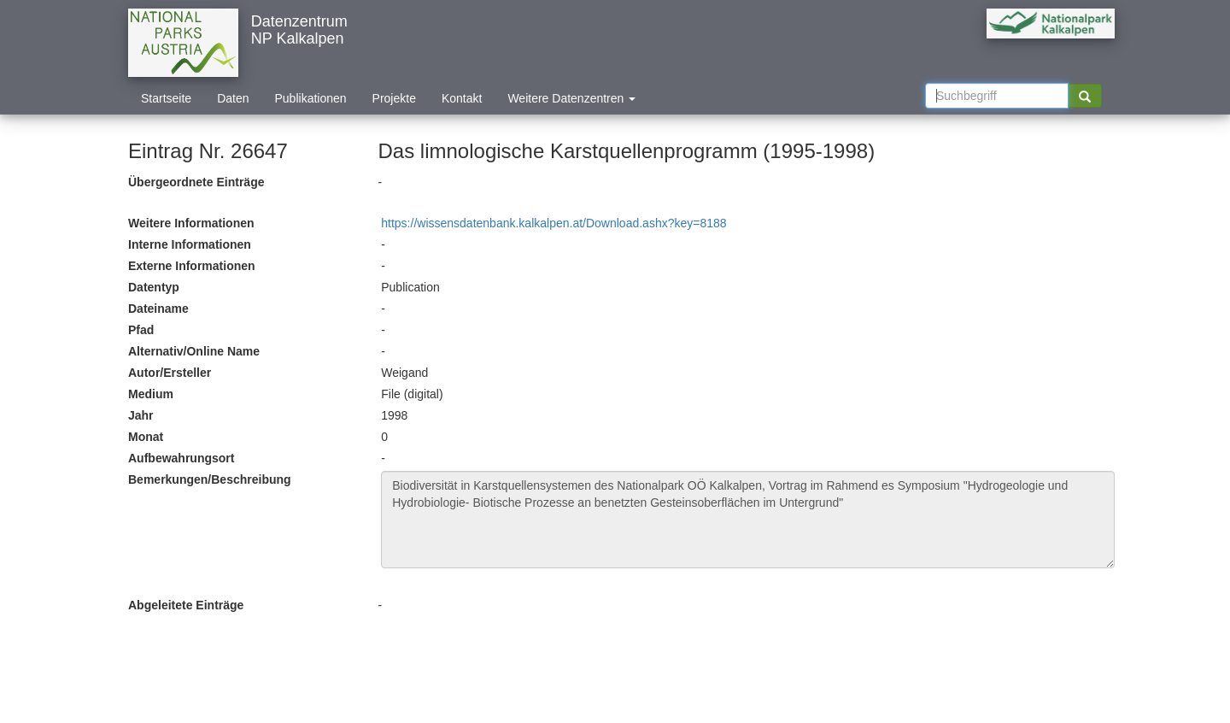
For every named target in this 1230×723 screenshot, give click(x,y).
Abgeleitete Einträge (185, 605)
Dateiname (158, 308)
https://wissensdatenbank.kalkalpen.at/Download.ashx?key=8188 (553, 223)
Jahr (141, 415)
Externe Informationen (191, 266)
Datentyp (153, 287)
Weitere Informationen (191, 223)
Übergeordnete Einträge (196, 182)
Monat (145, 437)
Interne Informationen (189, 244)
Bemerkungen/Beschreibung (209, 479)
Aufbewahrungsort (181, 458)
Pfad (141, 330)
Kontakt (462, 98)
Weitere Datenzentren (571, 98)
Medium (150, 394)
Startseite (166, 98)
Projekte (394, 98)
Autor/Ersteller (169, 372)
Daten (233, 98)
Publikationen (311, 98)
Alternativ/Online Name (194, 351)
